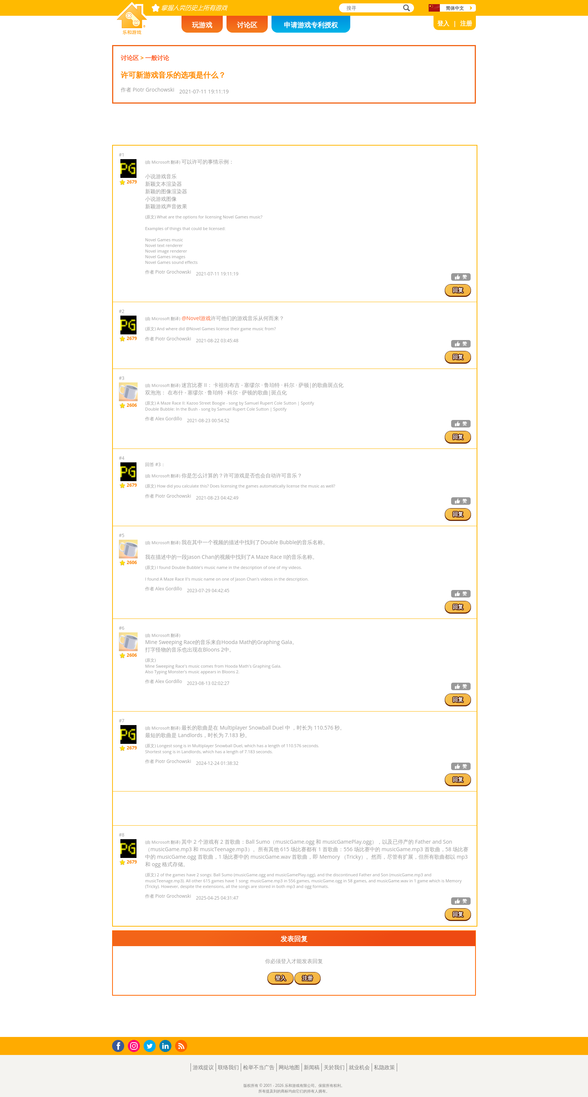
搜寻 (405, 8)
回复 (458, 289)
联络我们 (228, 1067)
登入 (443, 23)
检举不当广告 (258, 1067)
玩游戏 (202, 24)
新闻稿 (312, 1067)
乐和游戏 (126, 32)
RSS (182, 1046)
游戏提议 (203, 1067)
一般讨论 (157, 58)
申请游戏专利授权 (311, 24)
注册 (466, 23)
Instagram (135, 1045)
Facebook (120, 1045)
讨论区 (247, 24)
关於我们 (334, 1067)
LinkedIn (166, 1046)
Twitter (151, 1046)
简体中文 (455, 8)
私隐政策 (384, 1067)
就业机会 (359, 1067)
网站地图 (289, 1067)
